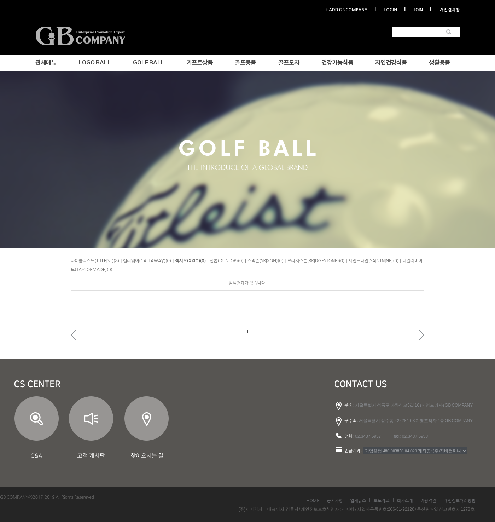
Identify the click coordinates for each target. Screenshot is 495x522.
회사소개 (405, 501)
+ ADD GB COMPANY (346, 10)
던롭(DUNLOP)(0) (227, 261)
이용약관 (428, 501)
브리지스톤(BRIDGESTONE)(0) (315, 261)
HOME (312, 501)
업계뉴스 (358, 501)
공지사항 (335, 501)
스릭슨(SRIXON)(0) (266, 261)
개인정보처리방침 (460, 501)
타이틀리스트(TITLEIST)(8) (95, 261)
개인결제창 (450, 10)
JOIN (418, 10)
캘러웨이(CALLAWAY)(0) (147, 261)
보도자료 (381, 501)
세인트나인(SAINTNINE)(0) (373, 261)
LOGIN (390, 10)
